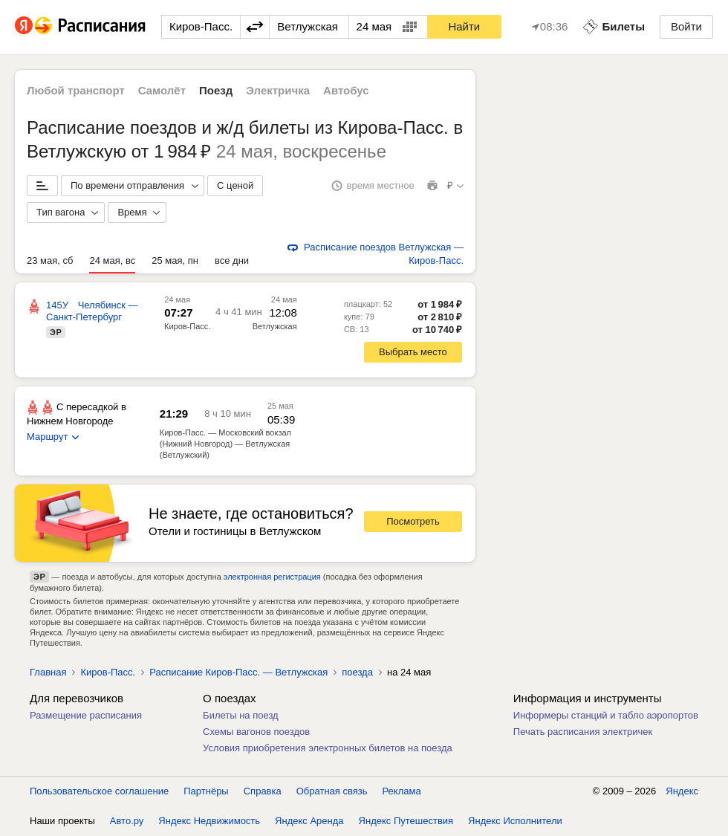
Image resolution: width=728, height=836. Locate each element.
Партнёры (205, 791)
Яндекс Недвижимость (209, 820)
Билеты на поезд (241, 715)
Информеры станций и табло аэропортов (605, 715)
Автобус (346, 90)
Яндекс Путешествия (406, 820)
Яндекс (682, 791)
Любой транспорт (76, 90)
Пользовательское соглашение (99, 791)
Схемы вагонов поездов (256, 731)
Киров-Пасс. (187, 326)
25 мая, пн (175, 260)
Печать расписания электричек (582, 731)
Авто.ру (127, 820)
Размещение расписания (86, 715)
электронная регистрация (272, 576)
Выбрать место (413, 351)
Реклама (402, 791)
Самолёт (162, 90)
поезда (357, 672)
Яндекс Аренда (309, 820)
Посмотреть (413, 521)
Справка (263, 791)
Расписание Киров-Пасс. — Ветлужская (238, 672)
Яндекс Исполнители (515, 820)
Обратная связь (332, 791)
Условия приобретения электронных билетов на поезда (327, 748)
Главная (48, 672)
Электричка (278, 90)
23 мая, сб (50, 260)
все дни (232, 260)
